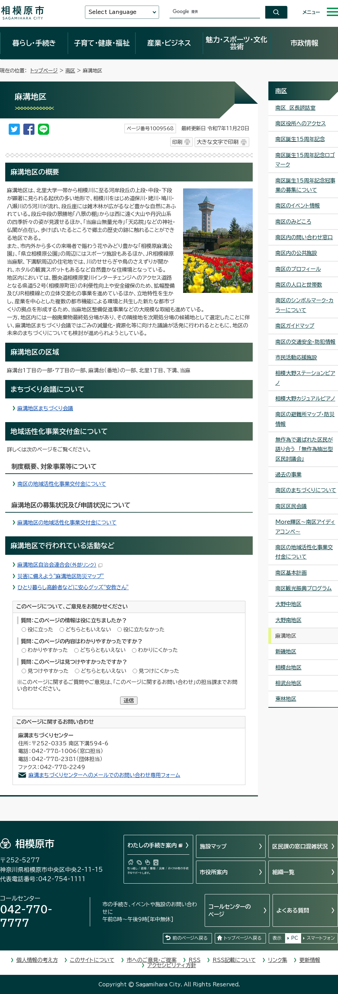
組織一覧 (283, 872)
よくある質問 (292, 910)
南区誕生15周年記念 (300, 139)
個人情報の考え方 (37, 960)
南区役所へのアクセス (300, 123)
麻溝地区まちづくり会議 (45, 408)
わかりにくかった (158, 650)
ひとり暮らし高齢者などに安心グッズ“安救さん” (73, 587)
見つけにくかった (159, 671)
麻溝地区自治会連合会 (59, 564)
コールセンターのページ (230, 910)
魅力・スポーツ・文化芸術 (236, 43)
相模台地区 (288, 667)
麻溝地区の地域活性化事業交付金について (67, 522)
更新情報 (309, 960)
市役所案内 (214, 872)
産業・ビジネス (169, 42)
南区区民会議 (291, 506)
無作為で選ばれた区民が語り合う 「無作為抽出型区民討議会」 (304, 449)
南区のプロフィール (298, 269)
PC (294, 938)
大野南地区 (288, 620)
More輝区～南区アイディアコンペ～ (305, 526)
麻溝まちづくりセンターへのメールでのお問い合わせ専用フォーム (104, 775)
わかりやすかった (47, 650)
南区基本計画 (291, 572)
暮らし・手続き (34, 42)
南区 (70, 70)
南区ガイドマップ (294, 325)
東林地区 (285, 698)
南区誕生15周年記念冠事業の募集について (305, 185)
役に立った (40, 629)
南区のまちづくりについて (305, 490)
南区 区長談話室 (295, 107)
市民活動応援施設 (296, 357)
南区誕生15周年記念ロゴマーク (305, 160)
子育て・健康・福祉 (101, 42)
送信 (129, 700)
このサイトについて (92, 960)
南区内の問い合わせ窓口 (304, 237)
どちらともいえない (88, 629)
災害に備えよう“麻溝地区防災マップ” (60, 576)
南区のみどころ (293, 221)
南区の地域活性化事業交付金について (61, 484)
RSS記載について (234, 960)
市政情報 (304, 42)
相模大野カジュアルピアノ (305, 398)
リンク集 (277, 960)
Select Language (112, 12)
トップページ (44, 70)
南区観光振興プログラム (303, 588)
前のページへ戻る (190, 938)
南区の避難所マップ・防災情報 (305, 419)
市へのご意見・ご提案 (151, 960)
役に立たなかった (144, 629)
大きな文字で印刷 (217, 142)
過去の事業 (288, 474)
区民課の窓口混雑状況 (300, 846)
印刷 (177, 142)
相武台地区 (288, 683)
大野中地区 (288, 604)
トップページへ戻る (242, 938)
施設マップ (213, 846)
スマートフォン (321, 938)
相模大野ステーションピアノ (305, 378)
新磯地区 (285, 651)
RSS (195, 960)
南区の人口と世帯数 (298, 284)
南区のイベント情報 (297, 205)
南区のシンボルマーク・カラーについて (304, 305)
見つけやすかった (48, 671)
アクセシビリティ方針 (171, 965)
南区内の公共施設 (296, 253)
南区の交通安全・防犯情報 (305, 341)
